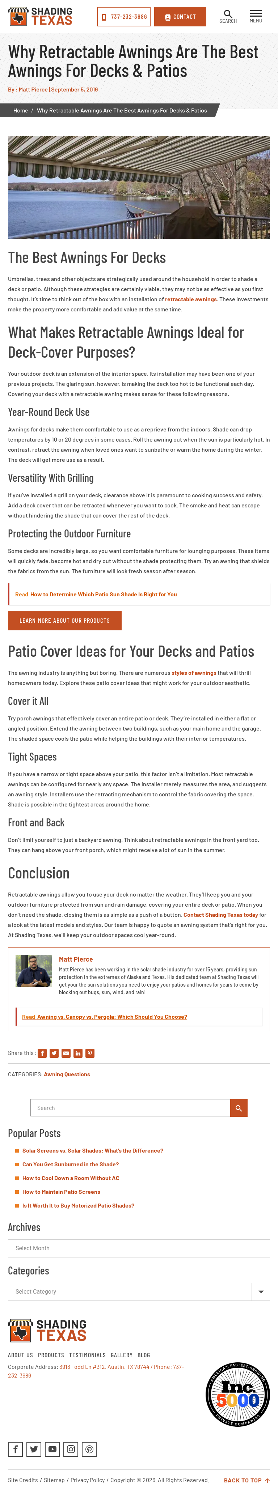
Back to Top (247, 1481)
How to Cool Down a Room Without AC (70, 1177)
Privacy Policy (88, 1479)
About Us (20, 1355)
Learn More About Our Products (65, 620)
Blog (144, 1355)
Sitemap (54, 1479)
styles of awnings (194, 672)
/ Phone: (162, 1366)
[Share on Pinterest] (90, 1053)
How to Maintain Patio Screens (61, 1191)
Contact (180, 16)
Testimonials (87, 1355)
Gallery (122, 1355)
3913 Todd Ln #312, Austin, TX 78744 (104, 1366)
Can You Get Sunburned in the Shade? (70, 1164)
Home (20, 110)
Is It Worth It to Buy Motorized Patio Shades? (78, 1205)
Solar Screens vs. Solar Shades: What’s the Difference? (92, 1150)
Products (51, 1355)
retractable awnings (191, 298)
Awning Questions (67, 1073)
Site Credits (23, 1479)
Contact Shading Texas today (221, 914)
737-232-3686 (124, 16)
